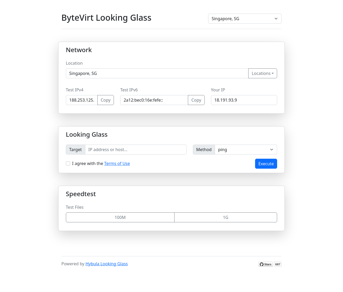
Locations (261, 73)
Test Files (75, 207)
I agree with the (101, 163)
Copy (105, 100)
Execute (266, 164)
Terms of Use (117, 163)
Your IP (218, 90)
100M (120, 217)
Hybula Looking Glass (107, 264)
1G (225, 217)
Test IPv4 (74, 90)
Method (204, 149)
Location (74, 63)
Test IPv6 (129, 90)
